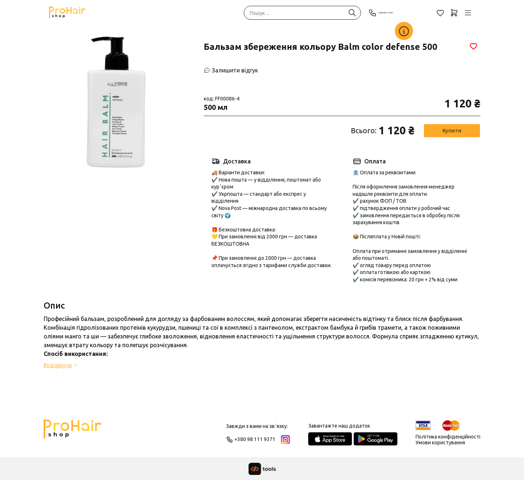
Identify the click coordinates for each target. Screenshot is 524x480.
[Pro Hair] (67, 13)
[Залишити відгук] (231, 70)
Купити (451, 130)
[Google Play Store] (375, 438)
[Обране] (440, 12)
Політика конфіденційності (448, 437)
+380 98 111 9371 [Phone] (394, 12)
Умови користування (440, 442)
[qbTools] (262, 469)
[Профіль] (468, 12)
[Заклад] (404, 31)
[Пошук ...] (352, 12)
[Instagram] (285, 439)
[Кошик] (454, 12)
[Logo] (73, 433)
